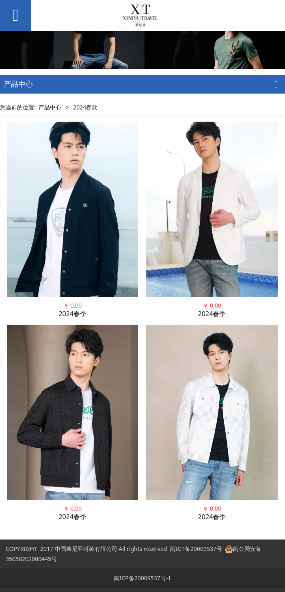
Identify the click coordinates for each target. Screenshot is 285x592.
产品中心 (50, 107)
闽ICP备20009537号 (196, 549)
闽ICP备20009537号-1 (142, 578)
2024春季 (72, 313)
